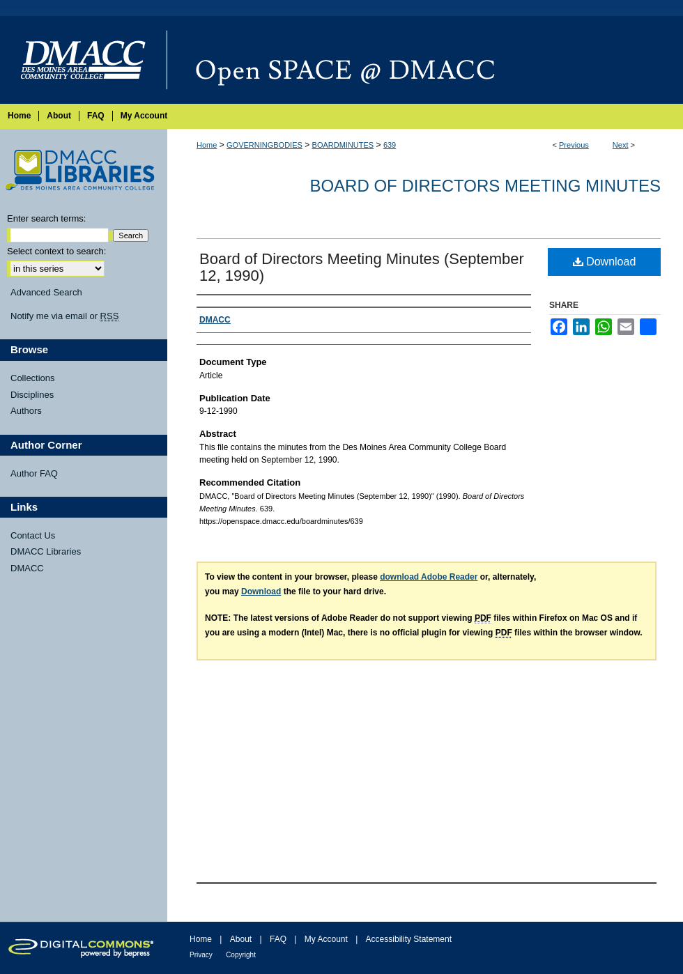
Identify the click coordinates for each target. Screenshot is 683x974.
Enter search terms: (46, 218)
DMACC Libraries (45, 551)
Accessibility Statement (409, 939)
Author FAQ (34, 473)
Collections (32, 378)
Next (621, 145)
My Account (326, 939)
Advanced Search (46, 292)
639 (389, 145)
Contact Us (32, 535)
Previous (574, 145)
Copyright (241, 955)
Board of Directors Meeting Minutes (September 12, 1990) (361, 267)
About (241, 939)
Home (207, 145)
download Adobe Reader (428, 577)
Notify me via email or (64, 316)
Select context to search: (56, 251)
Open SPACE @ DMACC (425, 60)
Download (604, 262)
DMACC (27, 568)
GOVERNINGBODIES (264, 145)
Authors (26, 410)
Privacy (201, 955)
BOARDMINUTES (343, 145)
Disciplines (32, 394)
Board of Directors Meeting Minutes (485, 185)
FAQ (278, 939)
